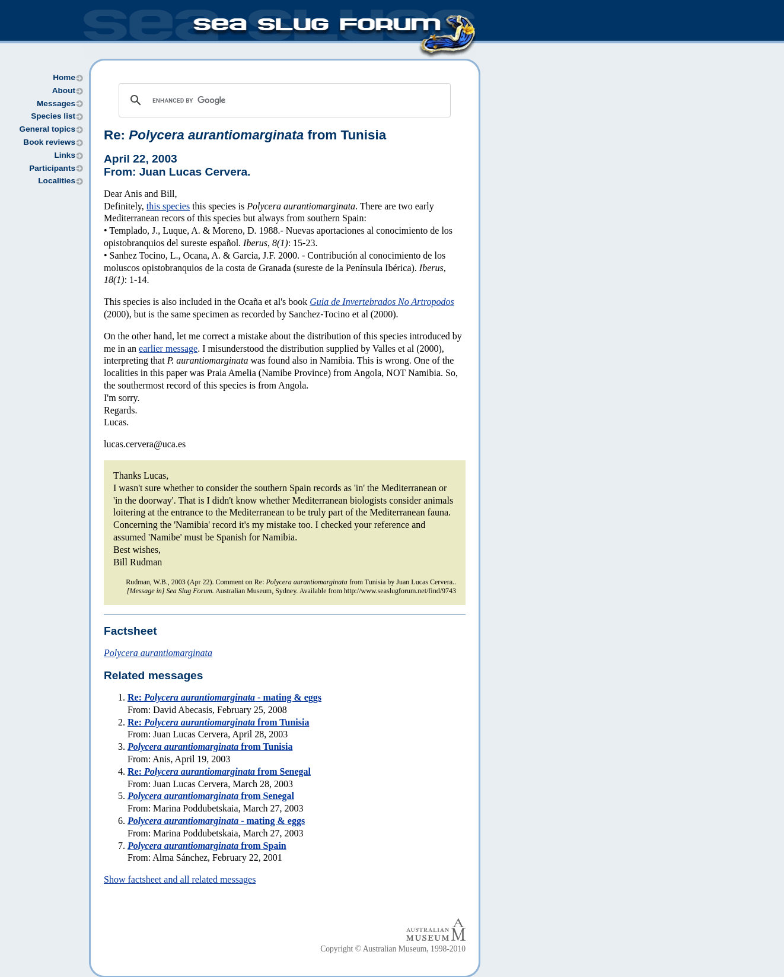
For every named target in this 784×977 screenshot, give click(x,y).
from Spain (207, 846)
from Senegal (211, 796)
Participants (52, 168)
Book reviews (49, 142)
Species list (53, 116)
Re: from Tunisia (245, 135)
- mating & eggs (216, 821)
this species (168, 206)
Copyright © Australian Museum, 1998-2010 (393, 948)
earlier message (168, 348)
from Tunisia (210, 746)
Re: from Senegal (219, 771)
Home (64, 77)
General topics (47, 129)
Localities (56, 180)
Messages (56, 103)
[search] (282, 100)
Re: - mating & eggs (224, 697)
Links (64, 155)
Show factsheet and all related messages (180, 879)
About (63, 90)
